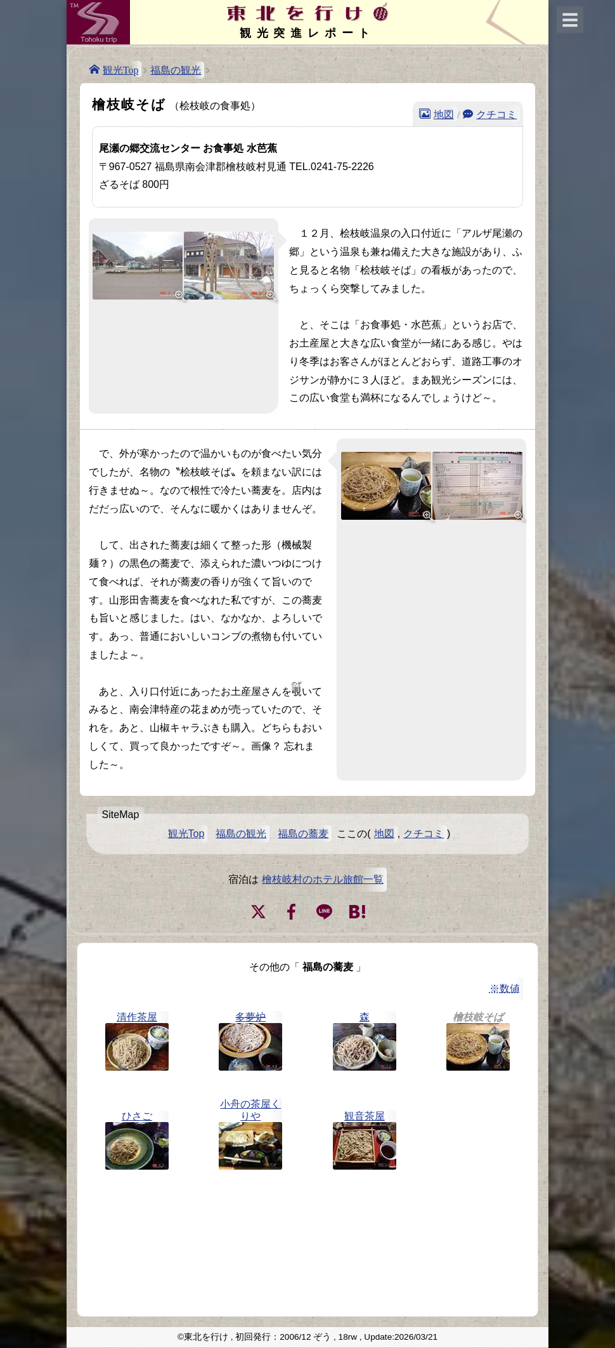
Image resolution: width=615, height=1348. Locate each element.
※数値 (504, 988)
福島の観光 (175, 70)
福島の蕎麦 (303, 833)
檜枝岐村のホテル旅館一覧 (323, 879)
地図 (444, 114)
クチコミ (496, 114)
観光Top (121, 69)
